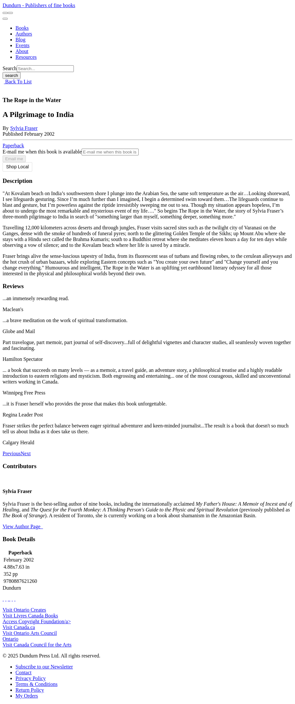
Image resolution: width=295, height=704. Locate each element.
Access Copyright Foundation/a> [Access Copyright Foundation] (37, 621)
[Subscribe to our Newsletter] (44, 666)
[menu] (5, 19)
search (11, 75)
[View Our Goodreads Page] (14, 599)
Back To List (18, 81)
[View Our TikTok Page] (8, 599)
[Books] (22, 28)
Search (10, 68)
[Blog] (20, 39)
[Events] (22, 45)
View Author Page (23, 526)
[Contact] (23, 672)
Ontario (10, 639)
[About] (21, 51)
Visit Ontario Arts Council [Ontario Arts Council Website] (30, 633)
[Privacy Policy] (30, 678)
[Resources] (26, 57)
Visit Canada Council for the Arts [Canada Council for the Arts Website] (37, 644)
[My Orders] (26, 696)
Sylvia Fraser (24, 128)
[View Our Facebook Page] (3, 599)
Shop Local (17, 166)
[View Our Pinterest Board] (12, 599)
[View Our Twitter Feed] (5, 599)
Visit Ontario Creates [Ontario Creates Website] (24, 610)
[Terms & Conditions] (36, 684)
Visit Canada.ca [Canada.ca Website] (19, 627)
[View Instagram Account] (9, 599)
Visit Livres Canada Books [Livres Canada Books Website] (30, 615)
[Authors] (23, 34)
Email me (14, 158)
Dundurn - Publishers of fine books (39, 5)
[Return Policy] (29, 690)
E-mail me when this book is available (42, 151)
